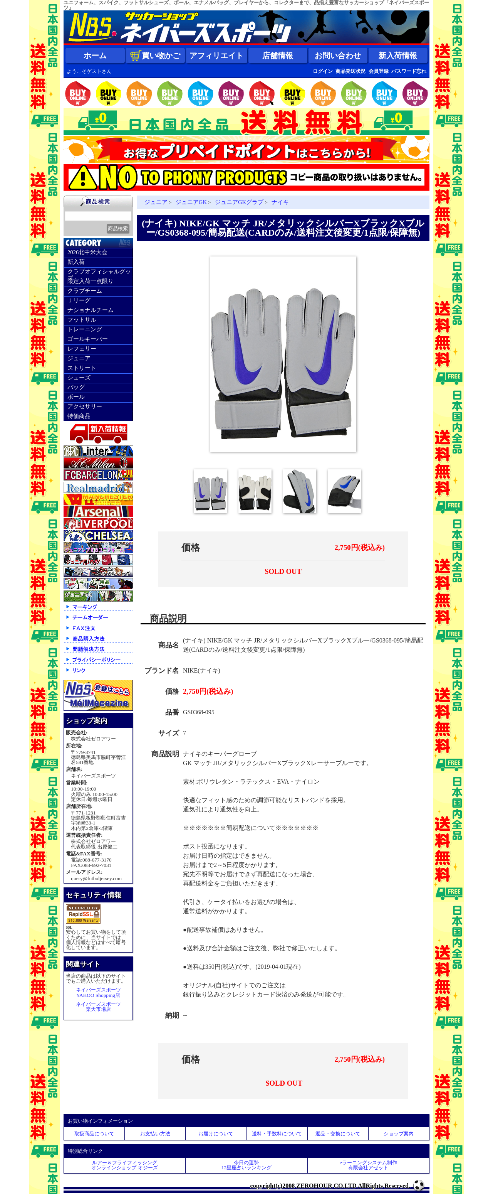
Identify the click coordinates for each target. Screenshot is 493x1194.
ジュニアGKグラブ (239, 202)
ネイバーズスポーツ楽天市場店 (98, 1006)
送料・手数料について (277, 1134)
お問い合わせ (338, 55)
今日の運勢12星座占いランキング (246, 1165)
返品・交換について (338, 1134)
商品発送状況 (350, 71)
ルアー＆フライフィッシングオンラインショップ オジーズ (124, 1165)
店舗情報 (277, 55)
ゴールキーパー (87, 339)
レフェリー (81, 349)
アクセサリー (84, 406)
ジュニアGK (191, 202)
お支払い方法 (155, 1134)
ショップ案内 (399, 1134)
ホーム (95, 55)
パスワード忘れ (408, 71)
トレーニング (84, 329)
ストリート (81, 368)
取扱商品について (94, 1134)
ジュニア (79, 358)
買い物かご (155, 55)
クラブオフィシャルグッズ (99, 272)
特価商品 (79, 416)
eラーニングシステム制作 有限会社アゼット (368, 1165)
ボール (76, 397)
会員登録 (379, 71)
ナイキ (280, 202)
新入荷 (76, 262)
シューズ (79, 377)
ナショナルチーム (90, 310)
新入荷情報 (398, 55)
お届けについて (215, 1134)
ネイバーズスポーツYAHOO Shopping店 (98, 992)
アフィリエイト (216, 55)
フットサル (81, 320)
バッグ (76, 387)
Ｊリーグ (79, 300)
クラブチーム (84, 291)
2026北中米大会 (87, 252)
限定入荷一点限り (90, 281)
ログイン (323, 71)
